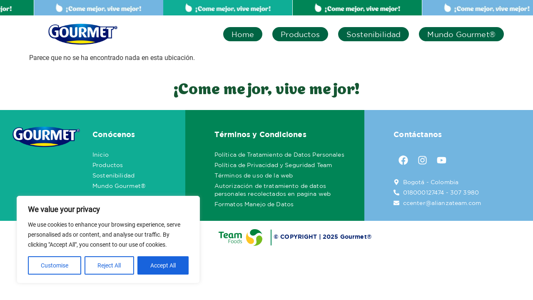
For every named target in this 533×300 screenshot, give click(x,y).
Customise (54, 265)
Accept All (163, 265)
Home (243, 34)
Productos (300, 34)
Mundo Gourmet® (461, 34)
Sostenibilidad (373, 34)
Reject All (109, 265)
